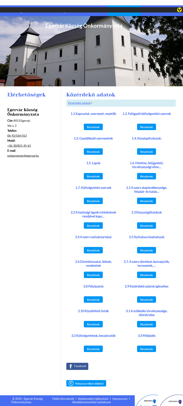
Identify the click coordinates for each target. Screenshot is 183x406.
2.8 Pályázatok (93, 279)
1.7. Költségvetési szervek (93, 180)
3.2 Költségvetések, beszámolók (93, 328)
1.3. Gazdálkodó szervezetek (93, 131)
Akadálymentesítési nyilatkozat (91, 395)
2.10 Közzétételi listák (93, 304)
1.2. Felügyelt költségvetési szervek (146, 106)
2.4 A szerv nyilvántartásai (93, 230)
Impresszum (119, 391)
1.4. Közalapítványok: (147, 131)
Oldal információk (63, 391)
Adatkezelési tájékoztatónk (24, 401)
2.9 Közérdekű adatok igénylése (146, 279)
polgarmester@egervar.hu (23, 148)
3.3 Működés (146, 328)
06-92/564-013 (17, 128)
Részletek (93, 120)
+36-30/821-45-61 (19, 138)
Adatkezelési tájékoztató (93, 391)
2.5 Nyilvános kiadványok (146, 230)
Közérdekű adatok (79, 96)
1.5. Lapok (93, 156)
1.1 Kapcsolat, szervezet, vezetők (93, 106)
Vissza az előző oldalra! (89, 376)
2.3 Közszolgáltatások (146, 205)
